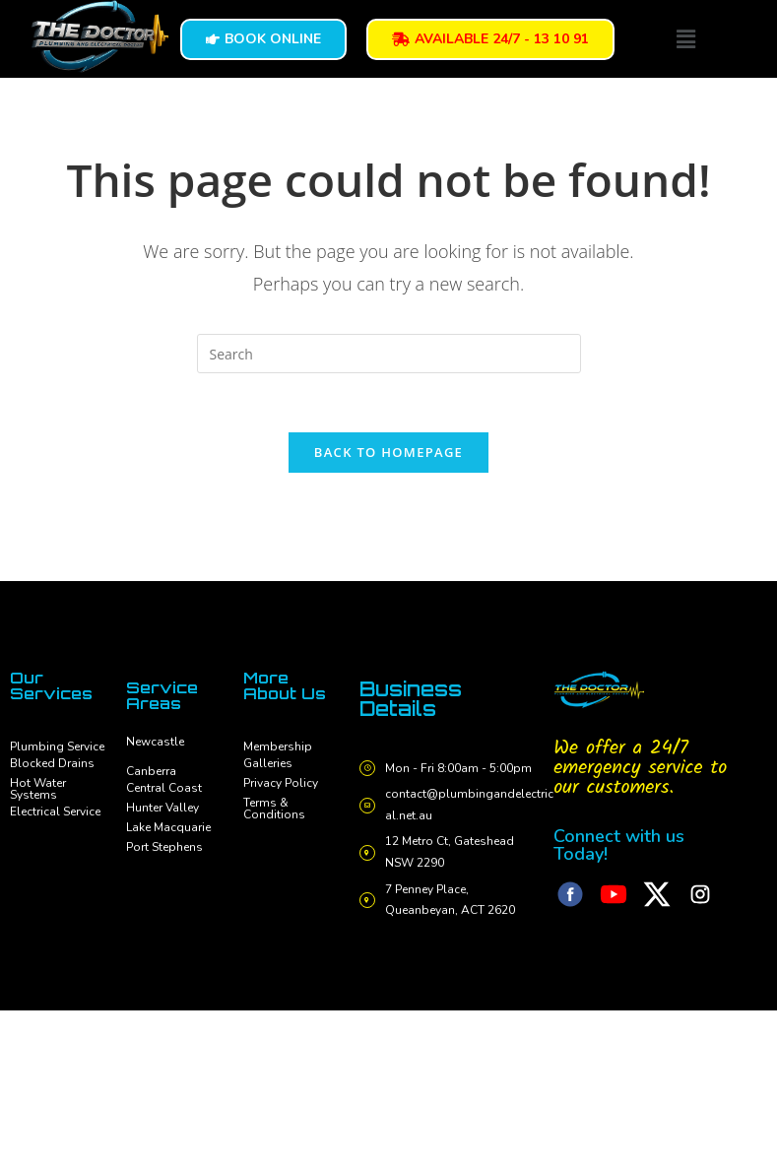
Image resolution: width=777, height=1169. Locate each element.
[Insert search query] (389, 353)
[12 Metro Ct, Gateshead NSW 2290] (368, 854)
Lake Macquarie (168, 827)
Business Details (410, 699)
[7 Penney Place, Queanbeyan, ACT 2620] (368, 901)
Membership (277, 746)
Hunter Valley (162, 807)
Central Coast (164, 788)
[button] (685, 38)
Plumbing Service (57, 746)
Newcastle (155, 741)
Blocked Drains (52, 763)
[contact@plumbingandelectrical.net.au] (368, 805)
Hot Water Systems (38, 789)
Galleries (267, 763)
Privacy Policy (280, 783)
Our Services (51, 685)
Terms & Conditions (274, 808)
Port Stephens (164, 847)
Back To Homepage (388, 452)
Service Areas (162, 695)
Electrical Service (55, 811)
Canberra (151, 771)
